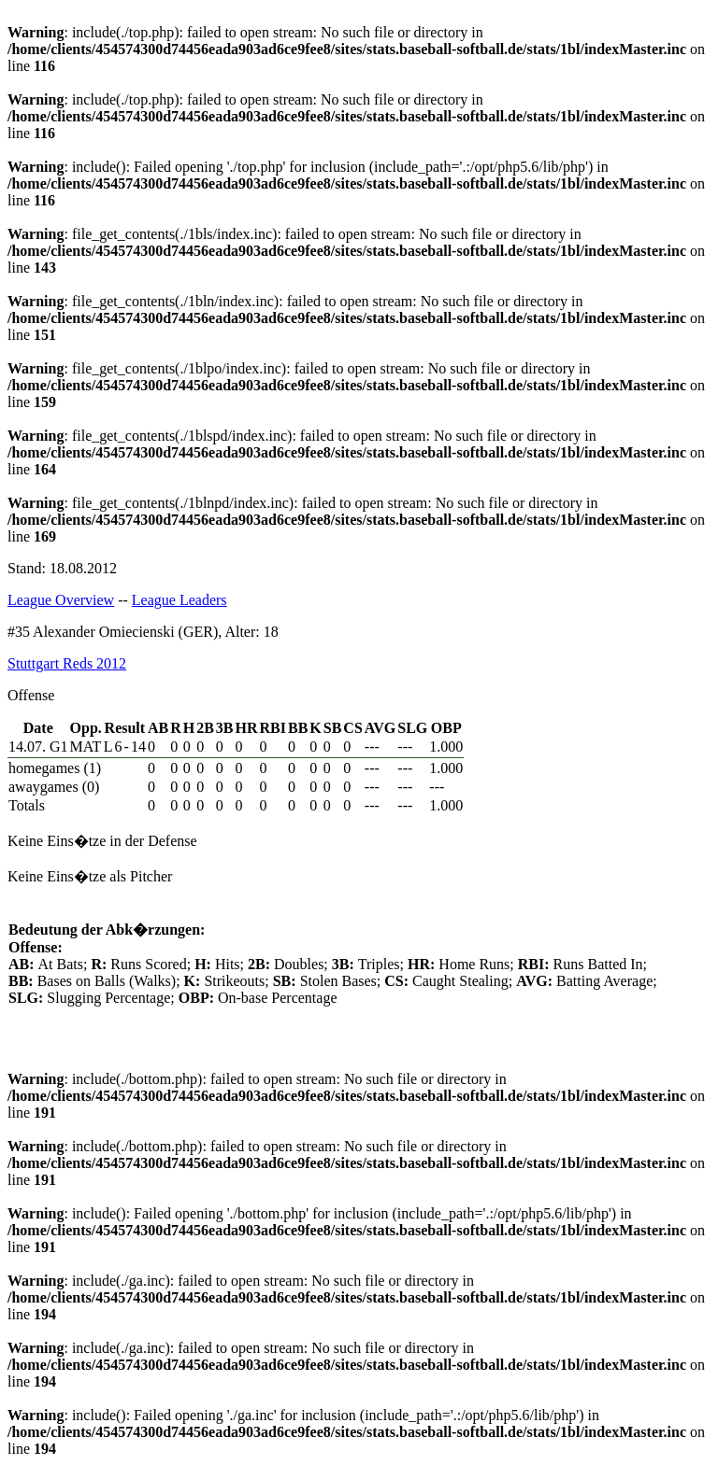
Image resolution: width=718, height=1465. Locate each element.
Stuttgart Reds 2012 (66, 663)
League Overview (60, 600)
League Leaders (179, 600)
